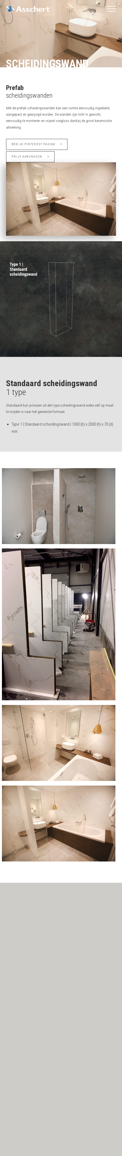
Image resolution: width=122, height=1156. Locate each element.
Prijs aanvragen (30, 156)
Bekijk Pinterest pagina (37, 144)
